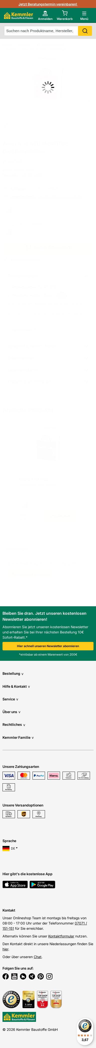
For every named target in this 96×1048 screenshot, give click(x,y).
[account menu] (45, 15)
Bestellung (13, 673)
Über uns (11, 711)
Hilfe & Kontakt (16, 686)
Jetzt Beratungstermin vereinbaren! (48, 4)
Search (85, 31)
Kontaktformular (61, 936)
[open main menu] (84, 15)
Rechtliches (13, 724)
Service (10, 699)
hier (5, 949)
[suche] (48, 31)
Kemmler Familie (18, 737)
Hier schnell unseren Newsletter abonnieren (48, 646)
